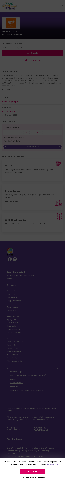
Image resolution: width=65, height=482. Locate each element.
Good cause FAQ (14, 329)
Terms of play (13, 348)
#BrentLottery (13, 264)
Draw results (12, 307)
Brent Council (46, 448)
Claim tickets (12, 297)
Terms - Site (12, 345)
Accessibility (12, 354)
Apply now (11, 319)
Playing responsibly (15, 361)
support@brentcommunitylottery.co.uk (27, 390)
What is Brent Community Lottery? (22, 275)
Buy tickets (32, 53)
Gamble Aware (44, 419)
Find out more (11, 201)
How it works (12, 304)
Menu (59, 5)
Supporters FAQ (14, 301)
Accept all (32, 471)
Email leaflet (12, 326)
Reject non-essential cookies (32, 477)
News (9, 278)
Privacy (10, 282)
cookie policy (53, 464)
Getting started (14, 332)
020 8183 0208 (16, 382)
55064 (40, 456)
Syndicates (12, 310)
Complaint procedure (16, 358)
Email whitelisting (14, 351)
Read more (6, 89)
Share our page (32, 59)
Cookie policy (13, 285)
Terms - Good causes (16, 341)
